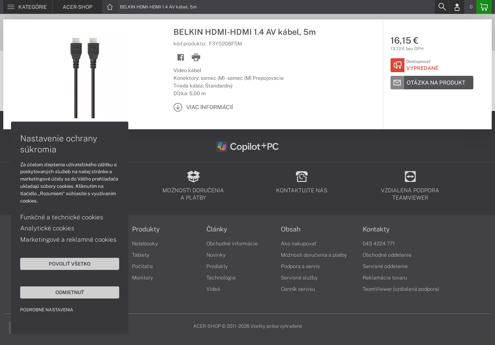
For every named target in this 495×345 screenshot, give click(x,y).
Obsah (290, 229)
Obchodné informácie (232, 243)
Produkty (146, 229)
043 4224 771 (379, 243)
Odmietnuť (69, 292)
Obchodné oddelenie (387, 255)
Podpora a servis (300, 266)
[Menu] (27, 7)
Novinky (215, 255)
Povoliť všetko (70, 264)
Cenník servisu (298, 289)
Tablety (140, 255)
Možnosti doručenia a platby (314, 255)
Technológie (221, 278)
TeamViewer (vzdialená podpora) (401, 289)
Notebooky (145, 243)
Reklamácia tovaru (385, 278)
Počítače (142, 266)
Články (216, 229)
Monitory (142, 278)
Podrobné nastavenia (46, 309)
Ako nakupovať (298, 243)
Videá (213, 289)
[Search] (441, 7)
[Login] (457, 7)
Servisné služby (299, 278)
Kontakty (376, 229)
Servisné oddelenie (385, 266)
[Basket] (484, 7)
